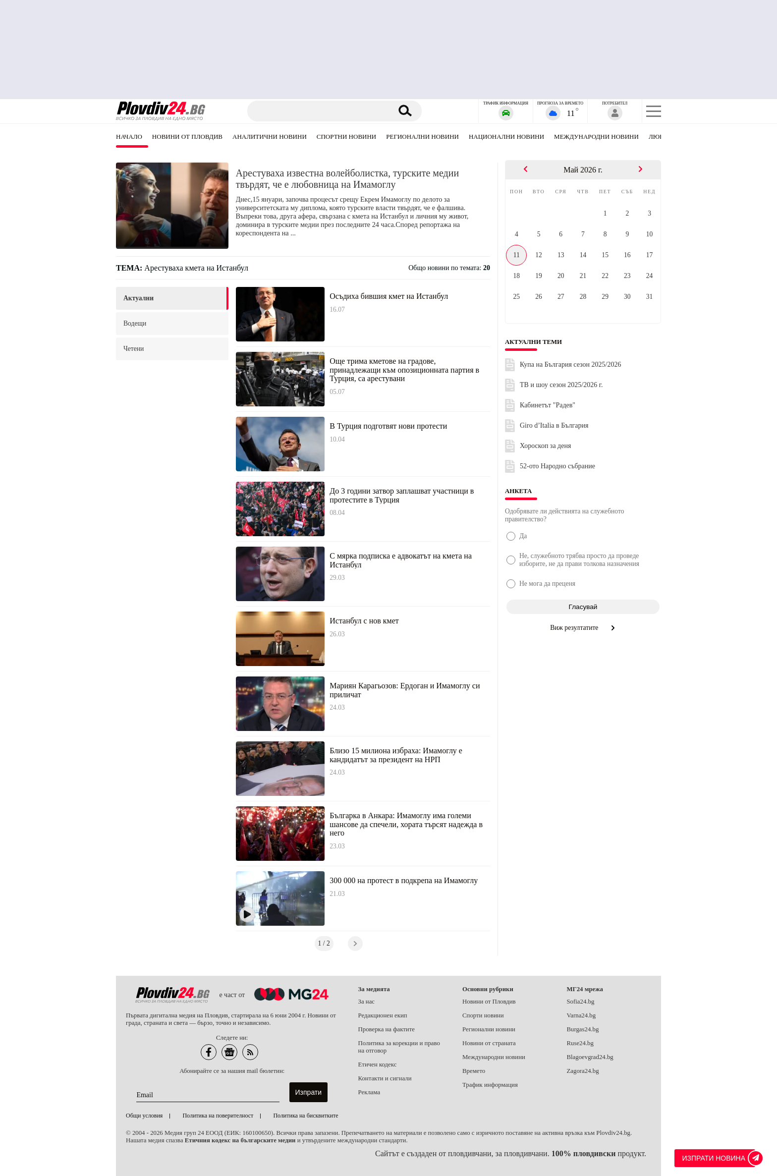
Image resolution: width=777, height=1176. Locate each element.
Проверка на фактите (386, 1029)
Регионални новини (422, 136)
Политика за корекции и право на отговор (399, 1047)
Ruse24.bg (580, 1043)
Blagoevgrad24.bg (590, 1057)
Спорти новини (483, 1015)
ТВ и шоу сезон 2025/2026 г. (561, 385)
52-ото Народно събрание (557, 466)
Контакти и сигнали (385, 1078)
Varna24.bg (581, 1015)
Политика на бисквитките (305, 1115)
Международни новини (596, 136)
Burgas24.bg (583, 1029)
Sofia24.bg (581, 1001)
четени (133, 348)
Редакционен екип (382, 1015)
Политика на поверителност (217, 1115)
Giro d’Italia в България (554, 425)
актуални (138, 298)
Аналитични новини (269, 136)
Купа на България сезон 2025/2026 (570, 364)
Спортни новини (346, 136)
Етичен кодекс (377, 1064)
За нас (366, 1001)
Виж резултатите (583, 627)
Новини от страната (489, 1043)
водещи (134, 323)
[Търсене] (320, 111)
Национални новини (506, 136)
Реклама (369, 1092)
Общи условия (144, 1115)
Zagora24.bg (583, 1070)
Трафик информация (490, 1084)
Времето (473, 1070)
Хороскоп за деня (545, 445)
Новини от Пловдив (187, 136)
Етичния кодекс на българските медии (240, 1140)
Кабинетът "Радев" (547, 405)
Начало (129, 136)
